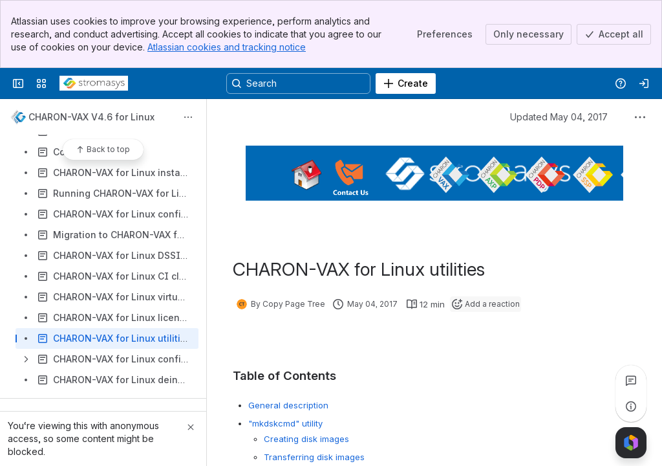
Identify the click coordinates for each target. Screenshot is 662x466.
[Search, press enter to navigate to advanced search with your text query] (298, 83)
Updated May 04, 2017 (559, 116)
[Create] (406, 83)
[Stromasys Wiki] (94, 83)
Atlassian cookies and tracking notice (226, 46)
